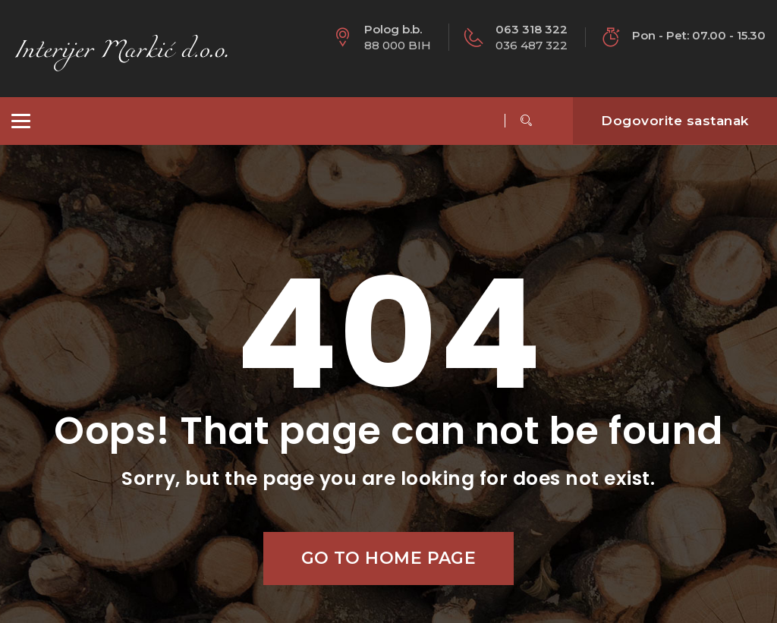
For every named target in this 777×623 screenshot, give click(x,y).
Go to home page (389, 558)
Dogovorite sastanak (675, 120)
